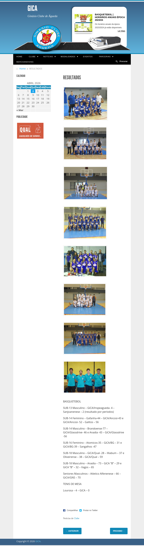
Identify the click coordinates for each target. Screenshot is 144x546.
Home (19, 57)
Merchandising (25, 62)
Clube (32, 57)
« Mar (19, 110)
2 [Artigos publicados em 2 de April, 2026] (33, 91)
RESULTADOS (72, 77)
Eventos (88, 57)
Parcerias (104, 57)
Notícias (48, 57)
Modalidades (68, 57)
